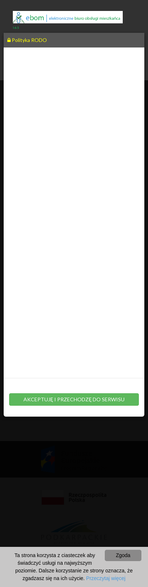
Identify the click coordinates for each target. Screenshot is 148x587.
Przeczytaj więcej (105, 578)
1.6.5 (16, 28)
